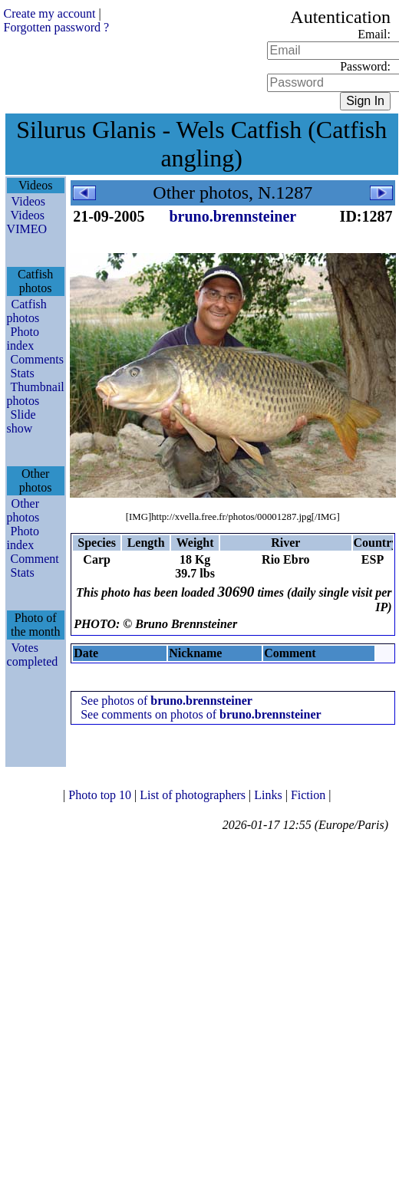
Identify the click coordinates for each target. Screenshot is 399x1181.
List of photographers (194, 794)
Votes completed (32, 654)
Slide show (21, 421)
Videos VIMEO (27, 222)
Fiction (309, 794)
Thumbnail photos (35, 393)
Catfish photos (27, 311)
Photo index (23, 338)
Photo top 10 (101, 794)
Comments (37, 359)
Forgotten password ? (56, 27)
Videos (28, 201)
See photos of (166, 700)
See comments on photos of (201, 714)
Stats (23, 373)
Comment (35, 558)
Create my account (50, 13)
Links (269, 794)
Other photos (23, 510)
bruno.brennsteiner (232, 216)
